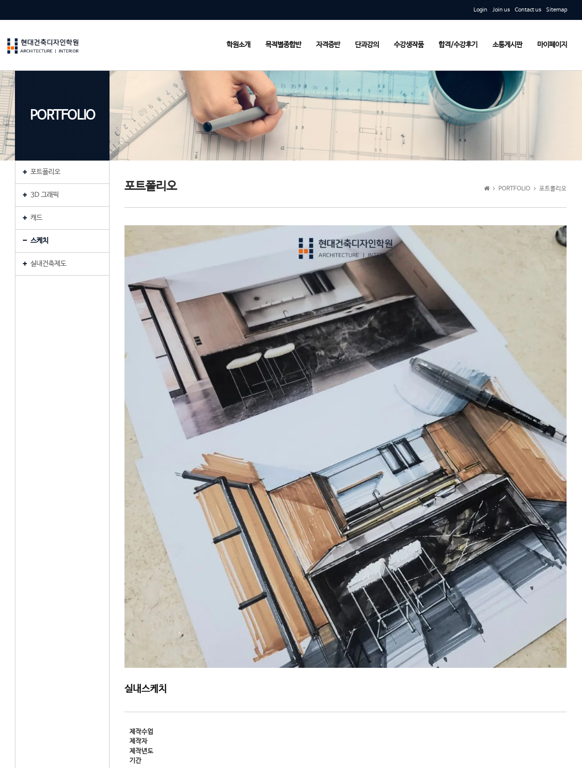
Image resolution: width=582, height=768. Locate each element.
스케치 (35, 241)
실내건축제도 (44, 264)
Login (480, 10)
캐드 (32, 218)
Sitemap (556, 10)
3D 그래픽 (41, 195)
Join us (501, 10)
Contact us (528, 10)
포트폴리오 (41, 172)
